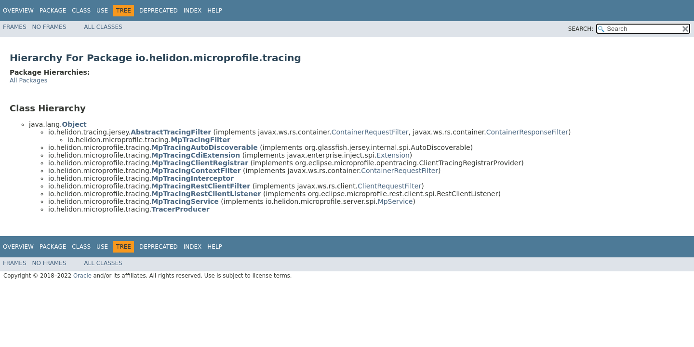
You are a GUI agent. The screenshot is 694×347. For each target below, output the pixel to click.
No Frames (49, 27)
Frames (15, 27)
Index (193, 10)
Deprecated (158, 10)
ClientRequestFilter (389, 186)
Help (214, 10)
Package (53, 10)
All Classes (103, 27)
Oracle (82, 275)
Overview (18, 10)
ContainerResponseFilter (527, 132)
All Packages (28, 80)
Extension (393, 155)
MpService (395, 201)
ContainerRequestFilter (370, 132)
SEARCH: (581, 29)
